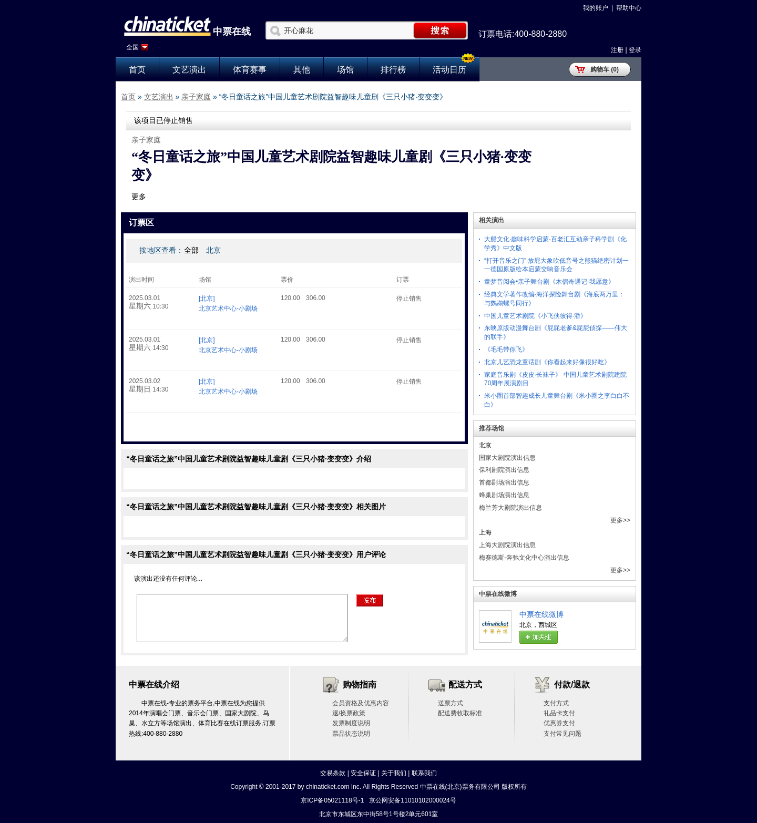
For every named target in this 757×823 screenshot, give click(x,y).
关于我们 (393, 773)
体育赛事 (250, 69)
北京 (213, 250)
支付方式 (556, 703)
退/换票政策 (348, 713)
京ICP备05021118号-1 (332, 800)
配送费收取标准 (460, 713)
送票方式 (450, 703)
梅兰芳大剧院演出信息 (510, 507)
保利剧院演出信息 (504, 470)
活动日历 (449, 69)
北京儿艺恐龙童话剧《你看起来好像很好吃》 (547, 362)
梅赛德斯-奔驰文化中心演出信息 (524, 557)
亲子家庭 (196, 96)
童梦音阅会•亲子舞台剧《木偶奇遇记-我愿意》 (549, 281)
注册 (617, 50)
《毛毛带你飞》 (506, 349)
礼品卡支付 (559, 713)
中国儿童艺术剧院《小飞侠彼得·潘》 (535, 316)
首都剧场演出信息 (504, 482)
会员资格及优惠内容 (360, 703)
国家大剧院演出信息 (507, 457)
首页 (137, 69)
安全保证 (363, 773)
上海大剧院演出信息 (507, 545)
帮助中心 (628, 8)
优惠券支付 (559, 723)
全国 (132, 47)
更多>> (620, 520)
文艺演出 (189, 69)
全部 (191, 250)
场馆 (345, 69)
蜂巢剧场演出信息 (504, 495)
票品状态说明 (351, 733)
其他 (301, 69)
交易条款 (332, 773)
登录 (635, 50)
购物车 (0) (604, 69)
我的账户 (595, 8)
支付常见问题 (562, 733)
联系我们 (424, 773)
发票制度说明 (351, 723)
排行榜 (393, 69)
